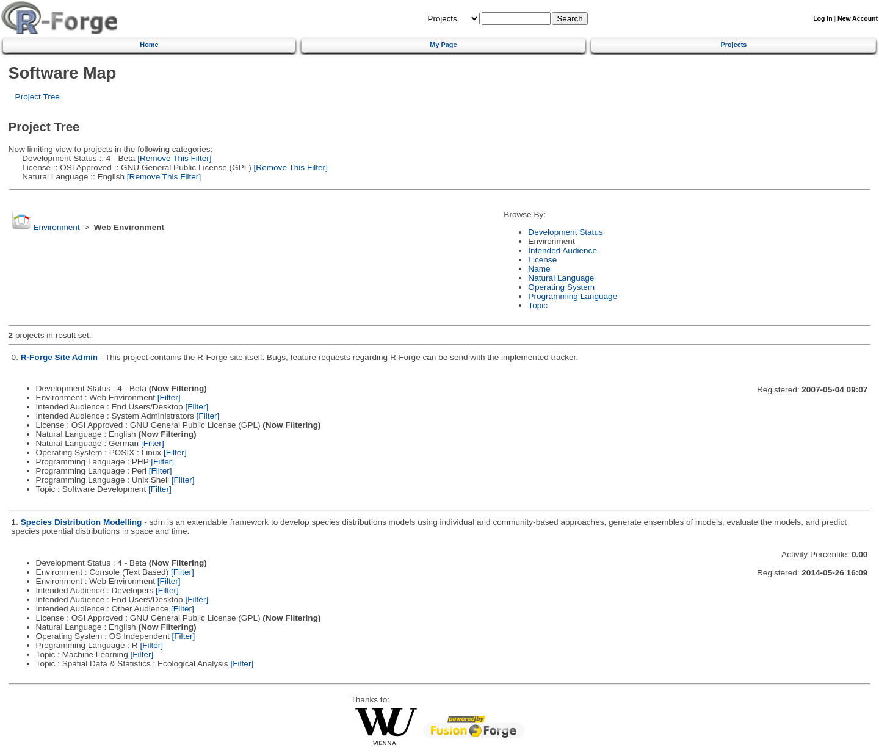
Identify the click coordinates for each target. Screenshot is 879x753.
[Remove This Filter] (173, 158)
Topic (538, 305)
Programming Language (572, 296)
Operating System (561, 287)
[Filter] (169, 397)
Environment (56, 227)
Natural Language (561, 278)
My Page (443, 44)
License (542, 259)
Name (539, 268)
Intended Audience (562, 250)
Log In (822, 18)
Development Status (565, 232)
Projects (734, 44)
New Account (857, 18)
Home (149, 44)
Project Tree (37, 96)
